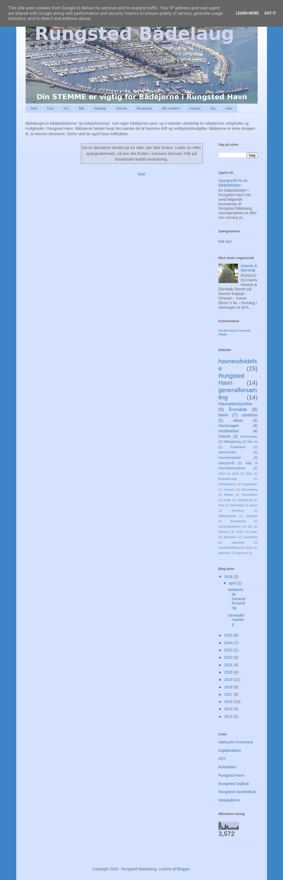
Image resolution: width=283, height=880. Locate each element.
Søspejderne (229, 800)
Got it (270, 13)
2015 (229, 709)
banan (253, 505)
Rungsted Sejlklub (234, 784)
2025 (249, 473)
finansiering (238, 521)
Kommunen (248, 437)
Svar (222, 505)
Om (66, 108)
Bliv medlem (170, 108)
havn (223, 414)
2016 (229, 701)
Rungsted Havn (231, 379)
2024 (235, 473)
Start (33, 108)
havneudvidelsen (230, 526)
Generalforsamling (236, 620)
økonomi (242, 553)
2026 (229, 577)
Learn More (247, 13)
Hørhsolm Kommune (236, 742)
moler (239, 531)
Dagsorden (250, 484)
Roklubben (228, 767)
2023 (222, 473)
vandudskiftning (229, 547)
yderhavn (225, 553)
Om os (252, 442)
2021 (229, 665)
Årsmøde (238, 409)
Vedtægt (100, 108)
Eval (50, 108)
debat (238, 420)
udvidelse (249, 415)
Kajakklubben (230, 750)
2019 (229, 679)
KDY (222, 758)
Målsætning (232, 442)
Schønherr (238, 447)
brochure (238, 510)
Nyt (212, 108)
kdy (250, 526)
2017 (229, 694)
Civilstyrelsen (227, 484)
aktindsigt (236, 505)
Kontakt (195, 108)
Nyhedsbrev (249, 494)
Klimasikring (249, 489)
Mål (81, 108)
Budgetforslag (228, 478)
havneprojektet (230, 458)
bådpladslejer (228, 516)
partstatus (230, 537)
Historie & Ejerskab (249, 268)
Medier (228, 494)
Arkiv (229, 108)
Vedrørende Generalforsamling (236, 598)
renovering (250, 537)
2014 (229, 716)
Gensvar (229, 489)
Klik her (225, 241)
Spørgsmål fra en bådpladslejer (233, 182)
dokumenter (228, 452)
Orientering (244, 500)
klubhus (224, 531)
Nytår (227, 500)
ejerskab (251, 516)
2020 (229, 672)
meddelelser (229, 431)
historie (225, 436)
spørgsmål (226, 463)
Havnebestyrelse (235, 403)
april (233, 583)
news (253, 531)
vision (249, 547)
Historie (121, 108)
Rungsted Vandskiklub (237, 792)
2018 (229, 687)
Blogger (183, 869)
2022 (229, 657)
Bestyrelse (144, 108)
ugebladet (237, 542)
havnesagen (229, 425)
